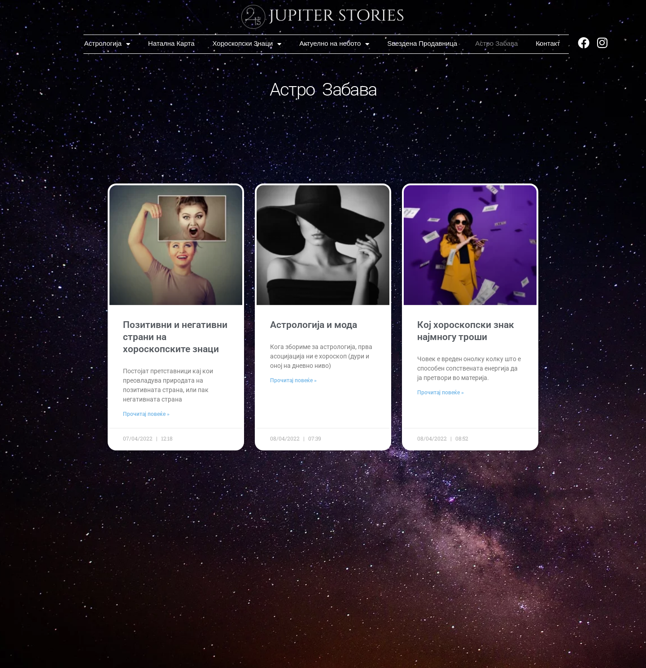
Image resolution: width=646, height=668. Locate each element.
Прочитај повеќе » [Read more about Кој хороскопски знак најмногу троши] (440, 393)
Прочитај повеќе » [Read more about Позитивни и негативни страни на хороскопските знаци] (146, 414)
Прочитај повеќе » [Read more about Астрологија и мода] (293, 381)
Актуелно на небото (334, 44)
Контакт (548, 43)
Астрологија (107, 44)
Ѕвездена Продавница (422, 43)
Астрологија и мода (313, 324)
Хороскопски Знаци (247, 44)
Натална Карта (171, 43)
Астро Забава (496, 43)
